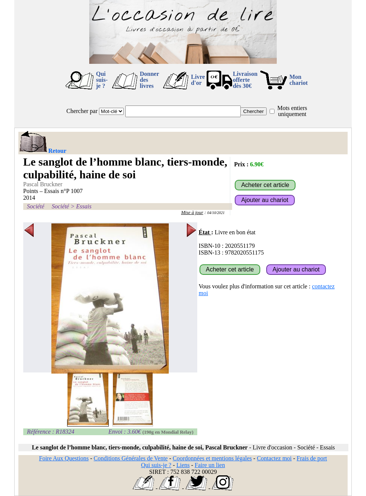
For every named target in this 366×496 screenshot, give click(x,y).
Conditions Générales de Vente (131, 458)
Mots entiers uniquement (292, 111)
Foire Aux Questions (63, 458)
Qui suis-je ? (102, 80)
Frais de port (312, 458)
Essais (84, 206)
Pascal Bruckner (42, 184)
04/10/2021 (216, 213)
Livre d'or (198, 80)
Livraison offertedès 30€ (245, 80)
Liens (183, 465)
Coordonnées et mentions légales (212, 458)
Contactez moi (274, 458)
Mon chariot (299, 80)
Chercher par (82, 111)
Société (35, 206)
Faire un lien (210, 465)
